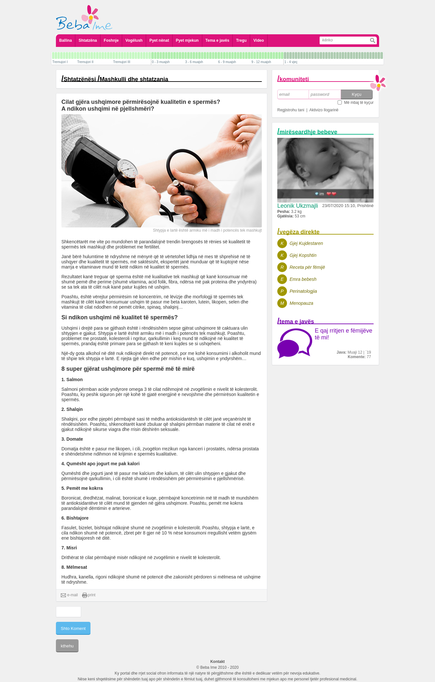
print (88, 595)
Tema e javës (217, 40)
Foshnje (111, 40)
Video (258, 40)
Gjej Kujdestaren (306, 243)
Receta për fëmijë (307, 267)
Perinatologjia (303, 291)
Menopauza (301, 303)
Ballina (65, 40)
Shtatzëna (88, 40)
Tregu (241, 40)
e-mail (69, 595)
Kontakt (217, 661)
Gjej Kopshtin (303, 255)
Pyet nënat (159, 40)
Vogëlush (134, 40)
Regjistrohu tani (290, 110)
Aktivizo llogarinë (323, 110)
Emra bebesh (303, 279)
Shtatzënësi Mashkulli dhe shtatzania (116, 79)
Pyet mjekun (187, 40)
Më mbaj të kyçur (359, 102)
